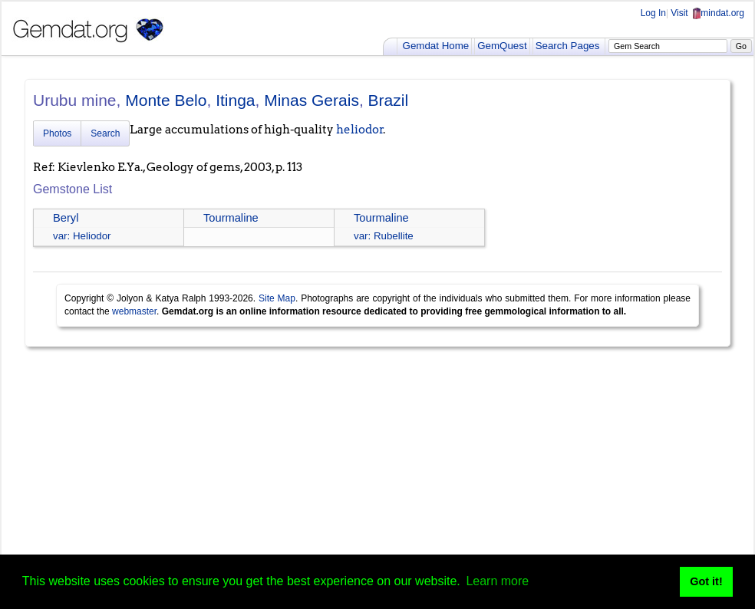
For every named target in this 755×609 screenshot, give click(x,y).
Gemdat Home (436, 45)
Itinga (235, 100)
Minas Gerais (311, 100)
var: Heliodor (82, 236)
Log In (653, 13)
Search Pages (568, 45)
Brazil (388, 100)
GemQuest (501, 45)
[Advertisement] (377, 477)
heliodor (360, 130)
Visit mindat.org (707, 13)
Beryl (65, 218)
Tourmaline (231, 218)
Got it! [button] (706, 581)
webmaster (134, 311)
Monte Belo (165, 100)
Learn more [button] (497, 581)
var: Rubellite (384, 236)
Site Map (277, 298)
